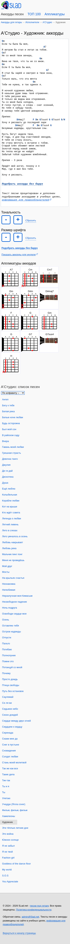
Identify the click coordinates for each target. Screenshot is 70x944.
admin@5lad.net (30, 916)
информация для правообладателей (25, 200)
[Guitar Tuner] (38, 5)
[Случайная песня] (47, 5)
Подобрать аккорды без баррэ (22, 184)
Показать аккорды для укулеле (18, 254)
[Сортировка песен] (13, 393)
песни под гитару (39, 905)
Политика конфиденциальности (33, 909)
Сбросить (30, 220)
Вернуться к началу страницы (19, 933)
